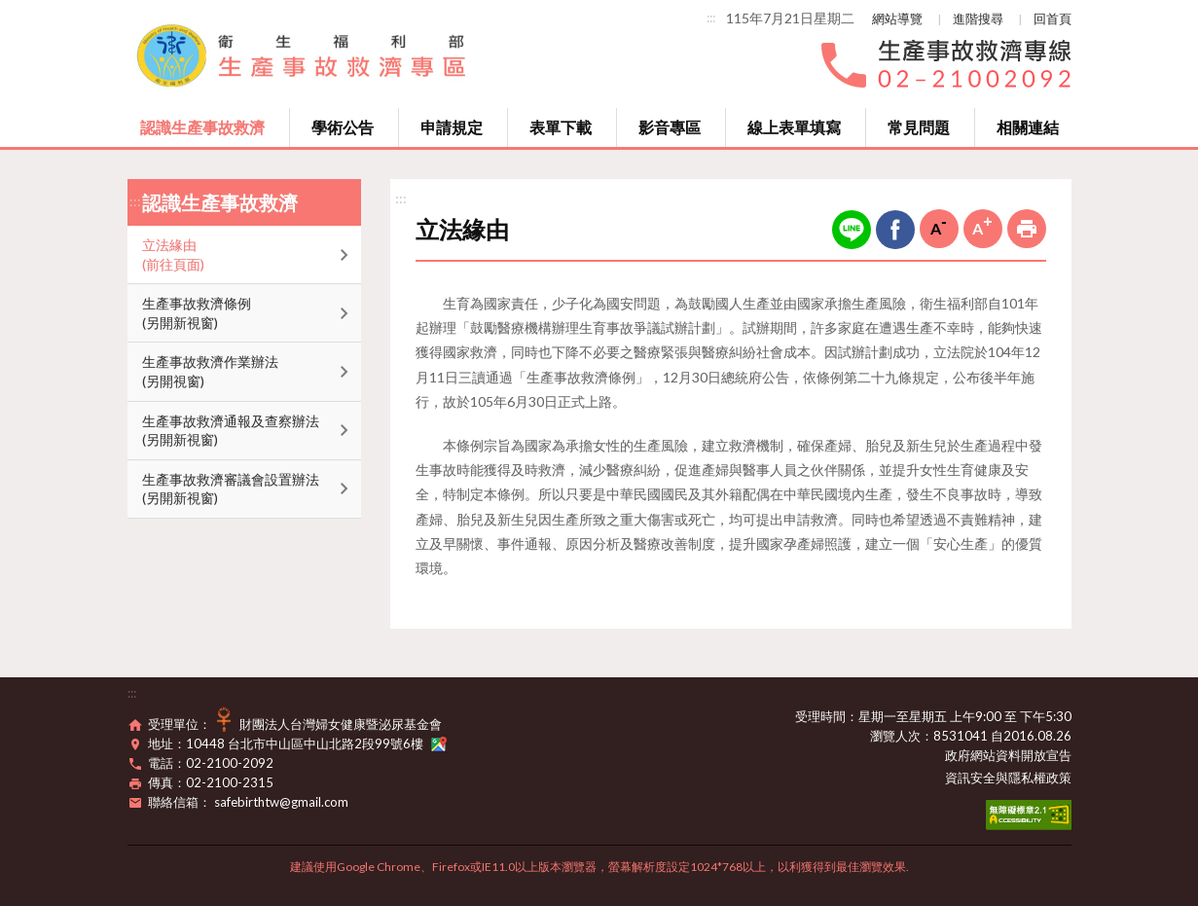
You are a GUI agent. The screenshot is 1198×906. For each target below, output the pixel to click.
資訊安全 (970, 777)
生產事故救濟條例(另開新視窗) (196, 313)
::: (711, 17)
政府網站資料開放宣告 (1008, 755)
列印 (1026, 228)
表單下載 (560, 127)
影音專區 (669, 127)
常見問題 (919, 127)
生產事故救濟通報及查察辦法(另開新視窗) (230, 431)
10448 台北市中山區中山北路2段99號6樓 (316, 743)
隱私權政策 (1039, 777)
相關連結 (1028, 127)
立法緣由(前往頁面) (173, 254)
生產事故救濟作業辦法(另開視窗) (210, 371)
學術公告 (342, 127)
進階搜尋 (978, 18)
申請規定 (451, 127)
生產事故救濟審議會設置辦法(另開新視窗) (230, 489)
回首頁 (1052, 18)
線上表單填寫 (794, 127)
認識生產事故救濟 (202, 127)
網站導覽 (897, 18)
